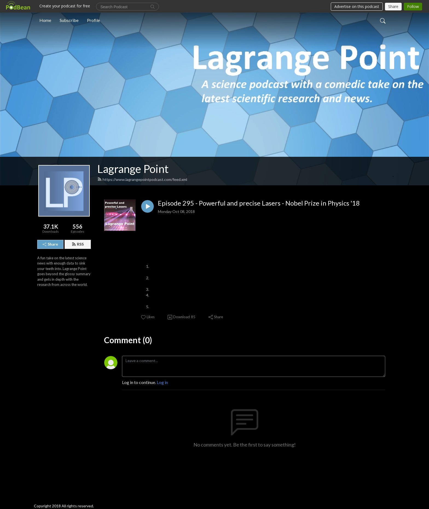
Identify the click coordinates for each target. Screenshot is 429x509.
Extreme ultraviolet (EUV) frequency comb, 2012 (320, 306)
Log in (162, 382)
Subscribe (69, 20)
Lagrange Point (133, 168)
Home (45, 20)
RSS (78, 244)
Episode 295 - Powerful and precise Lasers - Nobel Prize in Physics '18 (259, 203)
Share (50, 244)
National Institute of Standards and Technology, (237, 306)
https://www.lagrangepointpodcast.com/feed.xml (142, 179)
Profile (93, 20)
